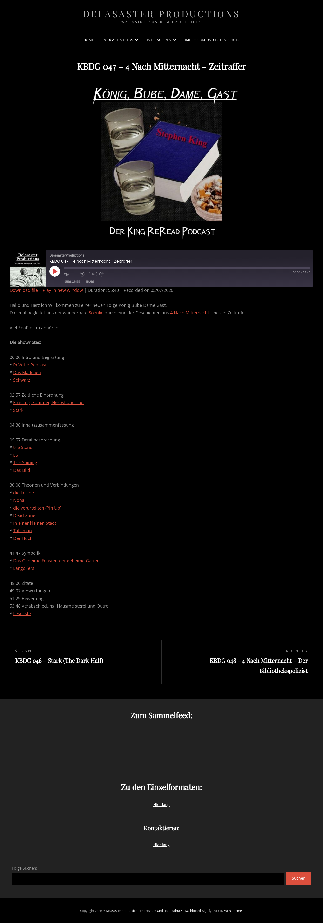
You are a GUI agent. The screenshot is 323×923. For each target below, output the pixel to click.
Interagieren (159, 39)
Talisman (22, 530)
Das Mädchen (27, 372)
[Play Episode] (54, 271)
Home (88, 39)
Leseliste (22, 613)
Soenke (96, 312)
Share (90, 282)
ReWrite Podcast (30, 365)
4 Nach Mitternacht (189, 312)
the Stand (23, 447)
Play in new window (63, 290)
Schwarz (21, 380)
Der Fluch (23, 538)
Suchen (298, 878)
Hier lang (161, 844)
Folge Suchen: (24, 868)
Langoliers (23, 568)
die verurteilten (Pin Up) (37, 508)
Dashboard (193, 911)
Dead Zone (24, 515)
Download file (24, 290)
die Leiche (23, 493)
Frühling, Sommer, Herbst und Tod (48, 402)
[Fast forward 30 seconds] (106, 274)
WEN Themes (233, 911)
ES (15, 455)
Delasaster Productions (161, 13)
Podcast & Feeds (118, 39)
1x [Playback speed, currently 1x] (93, 274)
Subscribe (72, 282)
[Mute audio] (70, 274)
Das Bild (21, 470)
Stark (18, 410)
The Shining (25, 462)
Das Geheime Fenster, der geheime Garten (56, 561)
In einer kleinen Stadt (34, 523)
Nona (18, 500)
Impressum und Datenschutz (212, 39)
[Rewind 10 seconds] (83, 274)
